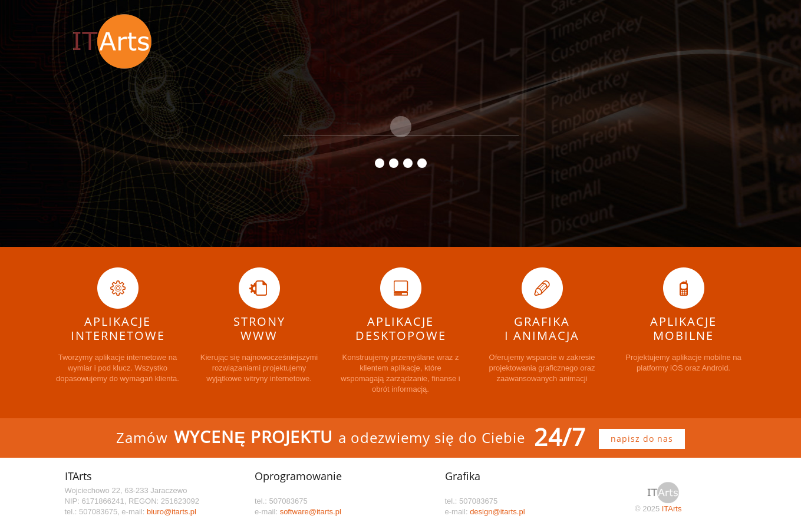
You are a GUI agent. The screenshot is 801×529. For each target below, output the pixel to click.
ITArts (672, 508)
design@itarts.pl (497, 511)
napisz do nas (642, 438)
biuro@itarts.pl (171, 511)
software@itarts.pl (310, 511)
